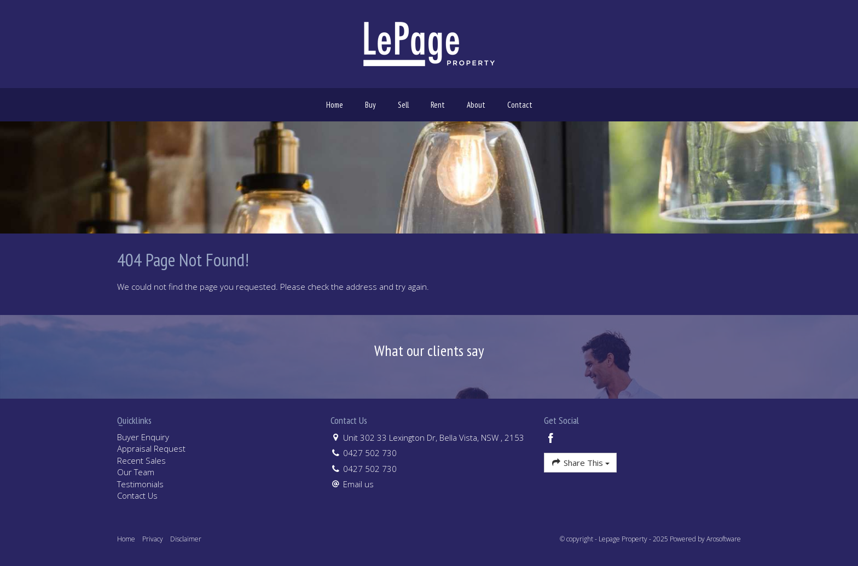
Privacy (152, 539)
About (476, 105)
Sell (403, 105)
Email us (358, 484)
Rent (438, 105)
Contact (519, 105)
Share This (580, 462)
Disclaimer (185, 539)
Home (334, 105)
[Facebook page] (551, 438)
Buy (370, 105)
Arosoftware (723, 539)
